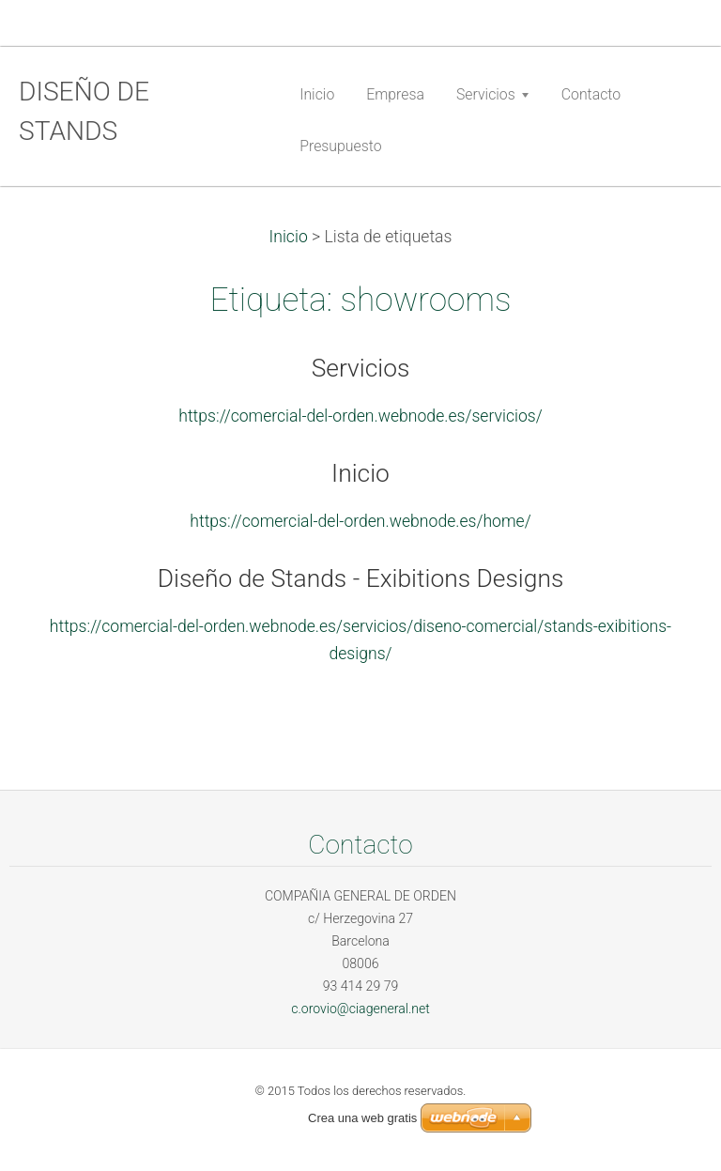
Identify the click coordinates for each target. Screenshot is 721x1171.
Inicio (288, 236)
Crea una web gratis (362, 1118)
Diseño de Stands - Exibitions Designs (361, 578)
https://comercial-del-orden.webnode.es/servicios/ (360, 416)
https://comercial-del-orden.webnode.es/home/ (360, 521)
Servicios (361, 368)
